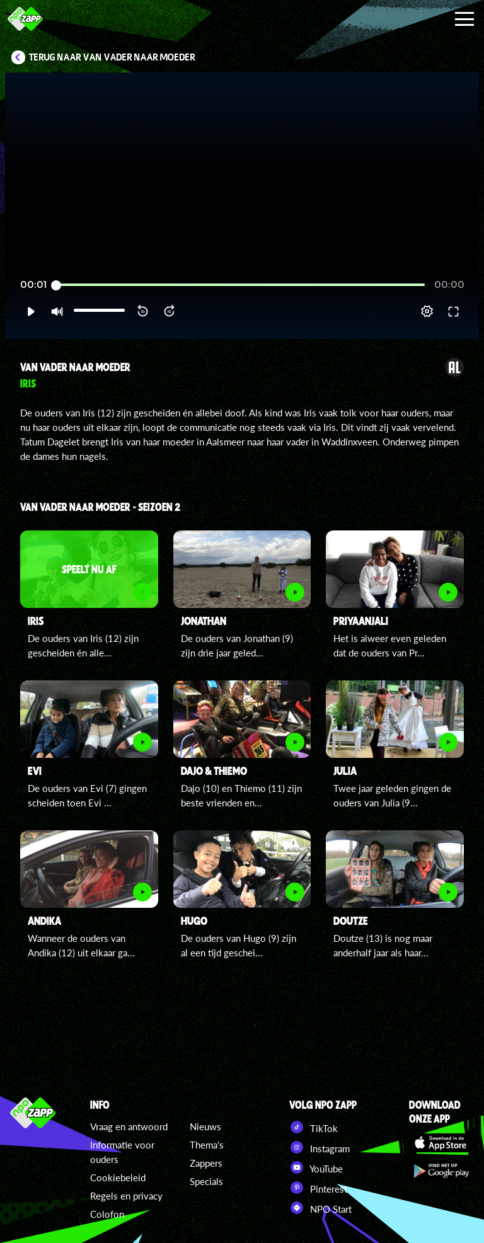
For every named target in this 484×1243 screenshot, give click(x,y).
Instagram (319, 1147)
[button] (30, 311)
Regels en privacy (126, 1195)
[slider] (240, 285)
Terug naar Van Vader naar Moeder (112, 57)
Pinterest (318, 1187)
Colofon (107, 1214)
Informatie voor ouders (122, 1152)
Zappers (206, 1163)
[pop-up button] (427, 311)
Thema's (207, 1144)
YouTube (316, 1167)
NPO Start (320, 1207)
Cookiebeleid (118, 1177)
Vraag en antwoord (129, 1126)
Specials (206, 1181)
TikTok (313, 1127)
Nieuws (205, 1126)
